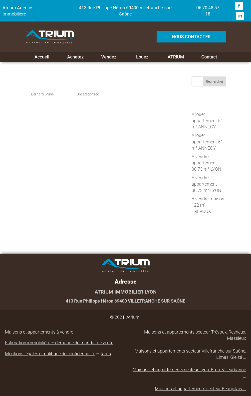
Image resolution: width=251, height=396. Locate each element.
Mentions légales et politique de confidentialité (50, 353)
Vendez (108, 57)
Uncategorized (88, 94)
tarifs (106, 353)
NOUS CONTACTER (191, 36)
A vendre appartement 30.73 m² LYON (206, 163)
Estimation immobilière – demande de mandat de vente (59, 342)
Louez (142, 57)
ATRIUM (176, 57)
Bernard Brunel (42, 94)
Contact (209, 57)
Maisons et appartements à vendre (39, 332)
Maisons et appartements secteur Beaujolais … (200, 388)
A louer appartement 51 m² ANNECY (207, 120)
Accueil (41, 57)
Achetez (75, 57)
